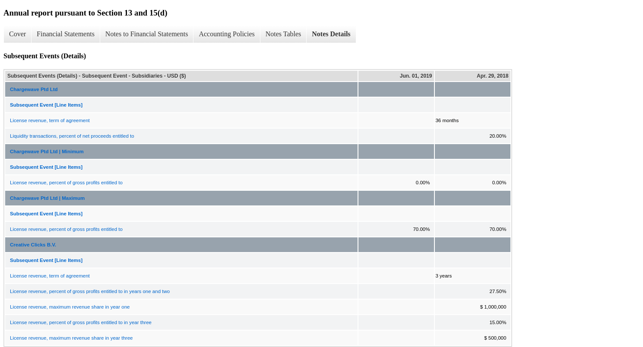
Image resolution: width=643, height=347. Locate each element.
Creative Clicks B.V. (33, 244)
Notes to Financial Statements (146, 34)
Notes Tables (283, 34)
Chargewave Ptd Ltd (34, 89)
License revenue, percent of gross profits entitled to (66, 182)
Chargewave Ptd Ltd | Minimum (47, 151)
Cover (17, 34)
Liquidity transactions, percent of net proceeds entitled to (72, 136)
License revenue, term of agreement (50, 120)
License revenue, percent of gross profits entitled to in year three (81, 322)
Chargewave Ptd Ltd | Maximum (47, 198)
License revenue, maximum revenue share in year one (70, 306)
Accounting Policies (226, 34)
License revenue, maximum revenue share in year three (71, 338)
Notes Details (331, 34)
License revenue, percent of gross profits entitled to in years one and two (90, 291)
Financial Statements (66, 34)
